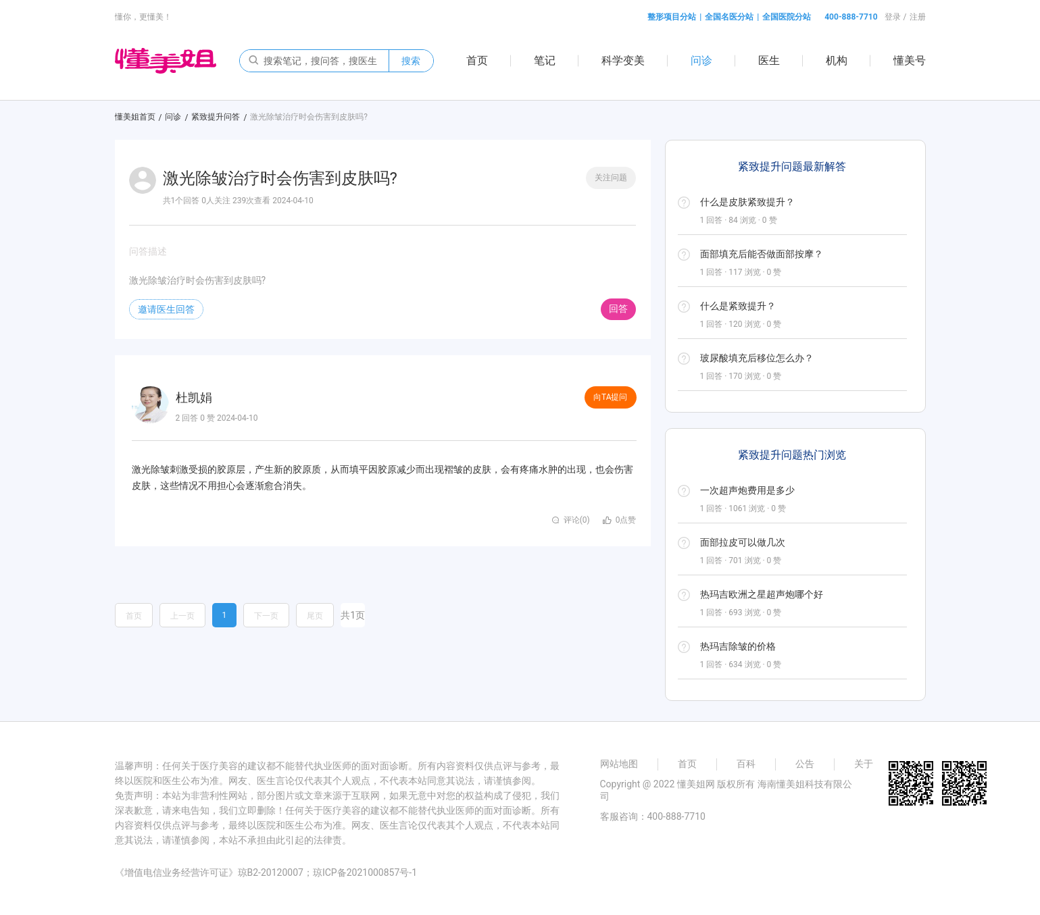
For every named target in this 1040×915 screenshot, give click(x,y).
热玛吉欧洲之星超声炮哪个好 (761, 594)
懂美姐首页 (135, 117)
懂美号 (909, 60)
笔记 (544, 60)
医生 (769, 60)
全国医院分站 (786, 17)
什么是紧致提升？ (738, 305)
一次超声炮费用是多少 (747, 490)
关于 (863, 763)
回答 (618, 308)
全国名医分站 (729, 17)
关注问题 (611, 177)
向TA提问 (610, 397)
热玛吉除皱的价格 (738, 646)
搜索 (410, 60)
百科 (746, 763)
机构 (836, 60)
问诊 (701, 60)
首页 (477, 60)
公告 (804, 763)
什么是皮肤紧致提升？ (747, 202)
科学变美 (623, 60)
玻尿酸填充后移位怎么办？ (757, 357)
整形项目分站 (671, 17)
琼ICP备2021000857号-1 (365, 872)
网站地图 (619, 763)
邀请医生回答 (166, 309)
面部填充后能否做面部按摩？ (761, 254)
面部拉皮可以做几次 (742, 542)
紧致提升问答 (215, 117)
